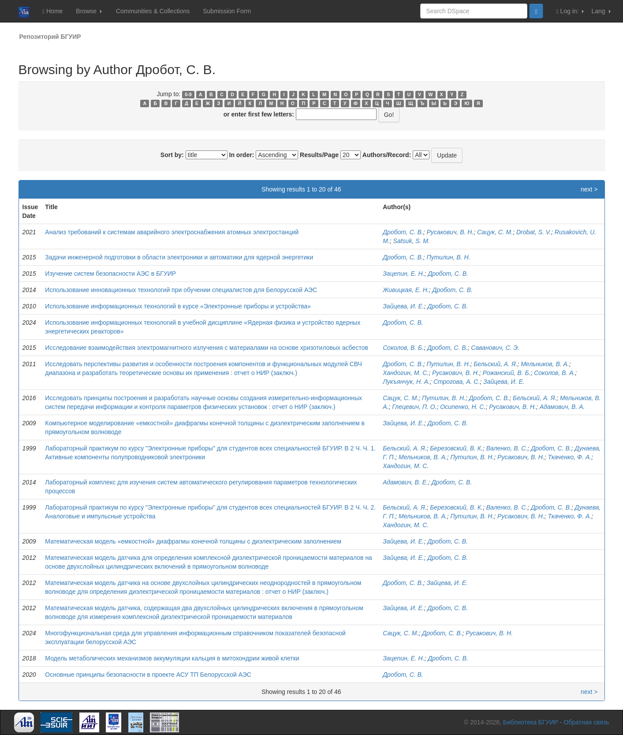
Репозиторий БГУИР (50, 36)
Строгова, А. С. (456, 381)
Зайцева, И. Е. (403, 306)
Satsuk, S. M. (411, 240)
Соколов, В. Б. (403, 347)
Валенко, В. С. (507, 448)
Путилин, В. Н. (448, 257)
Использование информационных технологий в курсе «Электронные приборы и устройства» (178, 306)
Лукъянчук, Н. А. (406, 381)
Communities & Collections (153, 11)
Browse (89, 11)
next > (589, 189)
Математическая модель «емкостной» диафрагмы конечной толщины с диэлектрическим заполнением (193, 541)
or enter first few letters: (259, 114)
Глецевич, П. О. (414, 406)
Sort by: (172, 154)
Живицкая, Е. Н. (406, 289)
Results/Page (319, 154)
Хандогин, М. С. (406, 372)
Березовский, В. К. (456, 448)
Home (52, 11)
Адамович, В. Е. (405, 482)
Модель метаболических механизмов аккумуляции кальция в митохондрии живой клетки (172, 658)
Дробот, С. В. (403, 232)
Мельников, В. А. (545, 364)
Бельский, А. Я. (495, 364)
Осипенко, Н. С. (462, 406)
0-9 (188, 94)
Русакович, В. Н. (450, 232)
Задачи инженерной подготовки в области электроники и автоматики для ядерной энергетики (179, 257)
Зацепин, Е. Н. (403, 273)
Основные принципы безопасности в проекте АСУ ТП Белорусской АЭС (148, 674)
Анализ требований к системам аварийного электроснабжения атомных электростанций (171, 232)
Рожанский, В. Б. (507, 372)
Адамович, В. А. (562, 406)
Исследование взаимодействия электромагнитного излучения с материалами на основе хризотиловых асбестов (206, 347)
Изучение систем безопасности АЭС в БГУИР (110, 273)
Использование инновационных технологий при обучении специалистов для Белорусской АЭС (181, 289)
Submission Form (227, 11)
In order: (241, 154)
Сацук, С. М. (495, 232)
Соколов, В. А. (554, 372)
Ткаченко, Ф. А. (570, 457)
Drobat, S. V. (533, 232)
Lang (600, 11)
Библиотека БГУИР (530, 722)
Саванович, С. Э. (495, 347)
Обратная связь (586, 722)
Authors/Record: (386, 154)
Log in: (570, 11)
